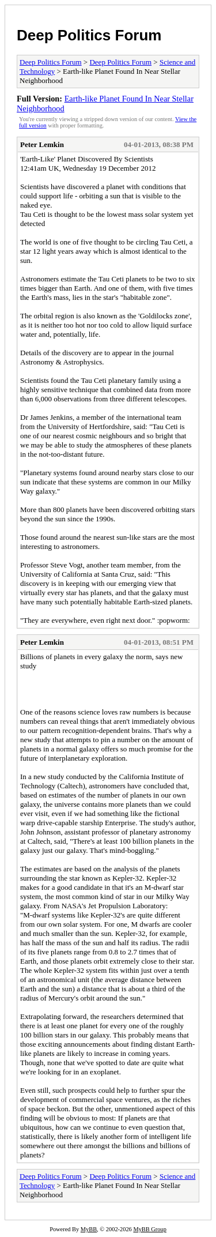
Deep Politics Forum (89, 35)
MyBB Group (149, 1229)
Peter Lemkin (42, 144)
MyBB (89, 1229)
